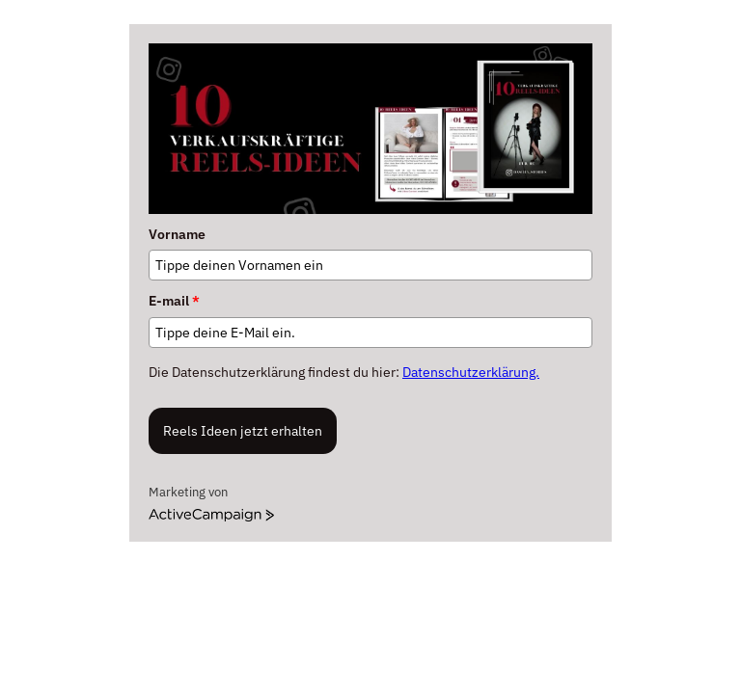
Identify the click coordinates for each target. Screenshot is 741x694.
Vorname (177, 234)
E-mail (174, 300)
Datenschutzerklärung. (470, 372)
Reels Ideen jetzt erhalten (242, 431)
